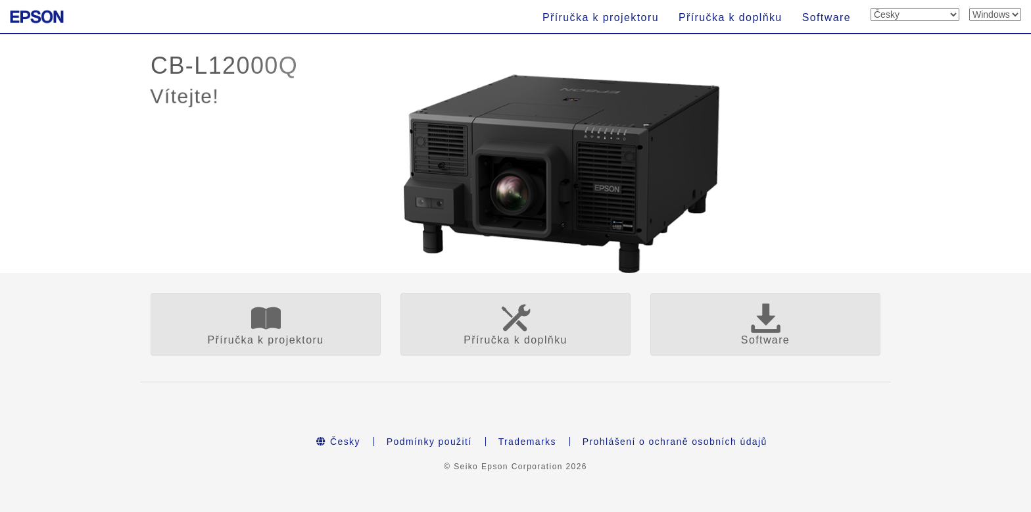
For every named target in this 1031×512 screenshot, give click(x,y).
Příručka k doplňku (730, 17)
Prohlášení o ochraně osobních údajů (675, 441)
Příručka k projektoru (600, 17)
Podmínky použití (429, 441)
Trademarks (527, 441)
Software (826, 17)
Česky (338, 441)
